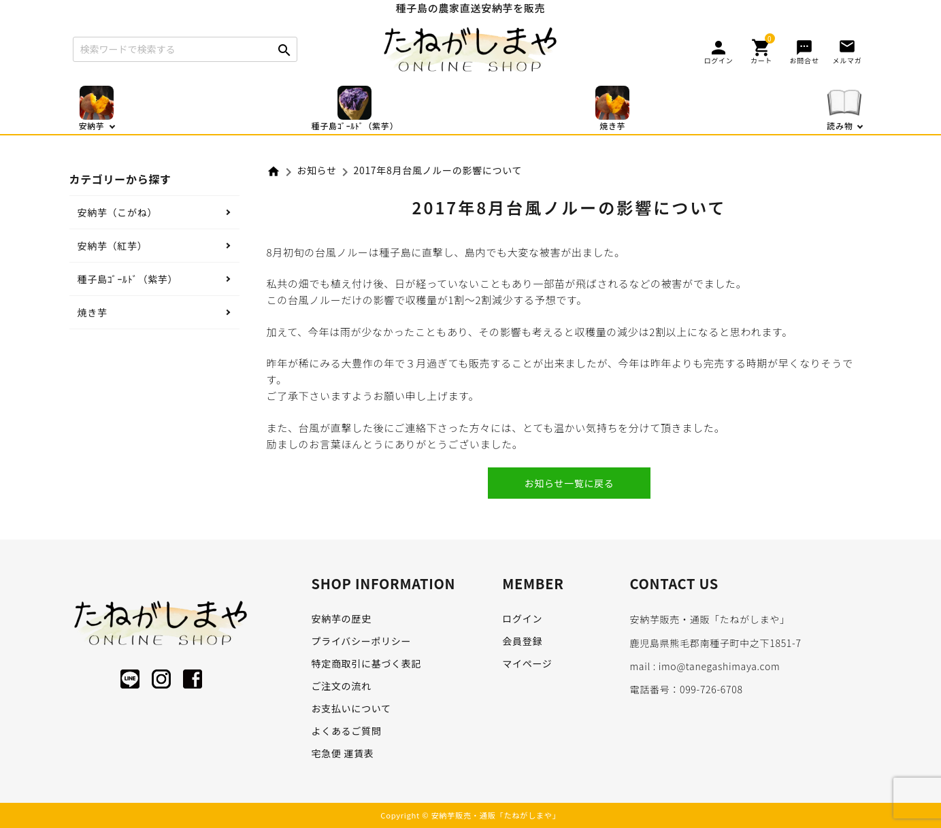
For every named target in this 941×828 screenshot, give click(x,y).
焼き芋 (93, 312)
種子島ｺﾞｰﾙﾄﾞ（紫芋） (128, 279)
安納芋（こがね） (118, 212)
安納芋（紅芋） (113, 245)
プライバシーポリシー (362, 641)
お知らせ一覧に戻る (569, 483)
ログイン (522, 618)
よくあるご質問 (347, 731)
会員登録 (522, 641)
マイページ (527, 663)
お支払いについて (351, 708)
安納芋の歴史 (342, 618)
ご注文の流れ (342, 686)
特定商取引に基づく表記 (367, 663)
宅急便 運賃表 (343, 753)
